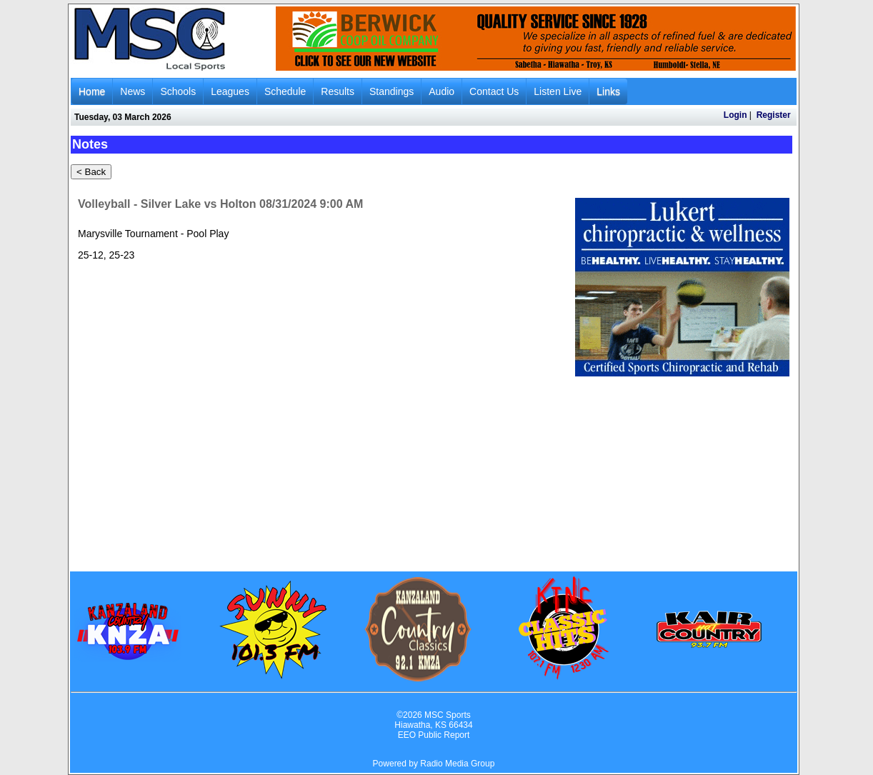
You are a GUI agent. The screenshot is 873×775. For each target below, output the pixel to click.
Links (608, 91)
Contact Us (494, 91)
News (132, 91)
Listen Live (558, 91)
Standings (391, 91)
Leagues (230, 91)
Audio (441, 91)
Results (337, 91)
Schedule (285, 91)
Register (774, 115)
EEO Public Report (434, 735)
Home (92, 91)
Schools (178, 91)
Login (735, 115)
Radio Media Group (457, 764)
